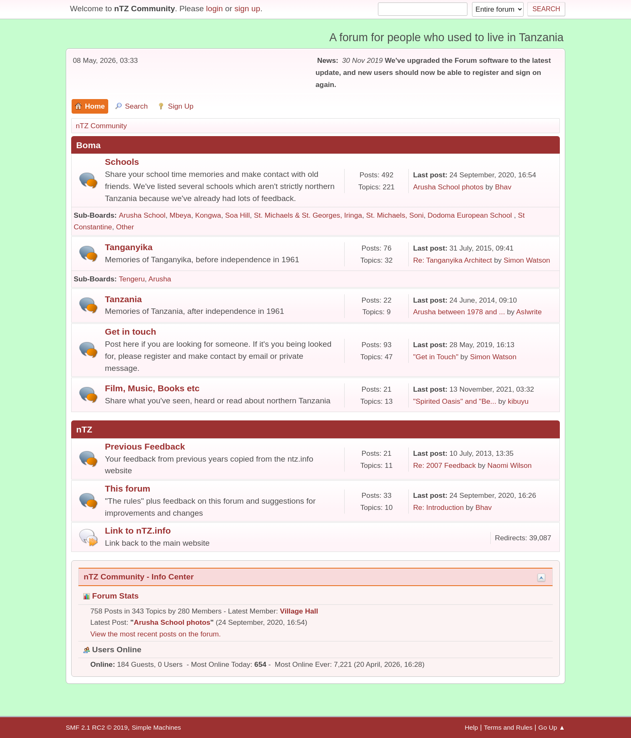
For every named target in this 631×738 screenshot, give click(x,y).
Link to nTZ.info (138, 530)
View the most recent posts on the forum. (155, 634)
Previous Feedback (145, 446)
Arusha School (142, 215)
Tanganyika (129, 247)
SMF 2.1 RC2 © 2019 (97, 727)
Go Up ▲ (551, 727)
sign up (247, 8)
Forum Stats (111, 595)
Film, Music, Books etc (152, 388)
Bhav (503, 187)
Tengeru (131, 279)
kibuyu (518, 401)
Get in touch (130, 331)
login (214, 8)
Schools (122, 161)
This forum (127, 488)
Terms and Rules (508, 727)
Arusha (159, 279)
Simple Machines (156, 727)
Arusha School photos (448, 187)
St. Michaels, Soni (395, 215)
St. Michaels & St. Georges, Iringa (308, 215)
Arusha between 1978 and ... (459, 312)
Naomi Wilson (509, 465)
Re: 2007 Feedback (444, 465)
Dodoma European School (470, 215)
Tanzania (123, 299)
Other (125, 227)
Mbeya (180, 215)
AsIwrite (529, 312)
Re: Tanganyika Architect (452, 260)
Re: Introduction (438, 507)
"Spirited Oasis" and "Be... (454, 401)
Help (471, 727)
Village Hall (299, 611)
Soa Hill (237, 215)
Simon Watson (527, 260)
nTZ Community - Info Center (139, 576)
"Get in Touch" (435, 357)
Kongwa (208, 215)
